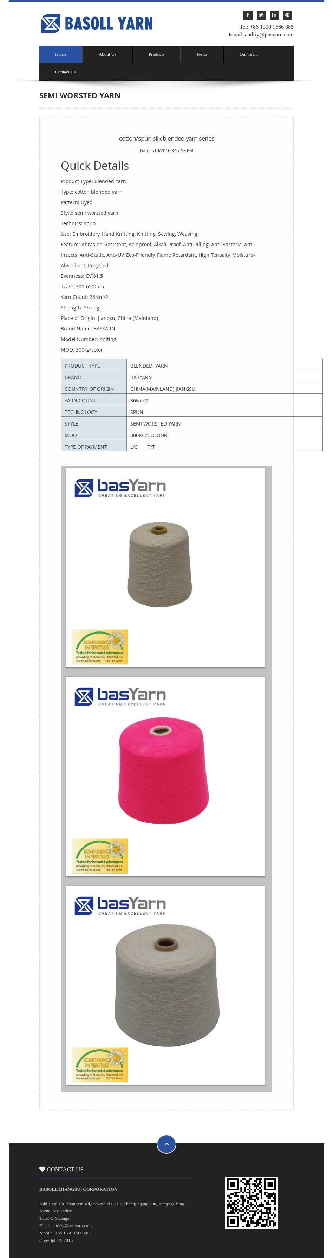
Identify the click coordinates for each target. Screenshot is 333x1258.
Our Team (249, 54)
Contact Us (65, 71)
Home (60, 54)
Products (157, 54)
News (202, 54)
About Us (107, 54)
